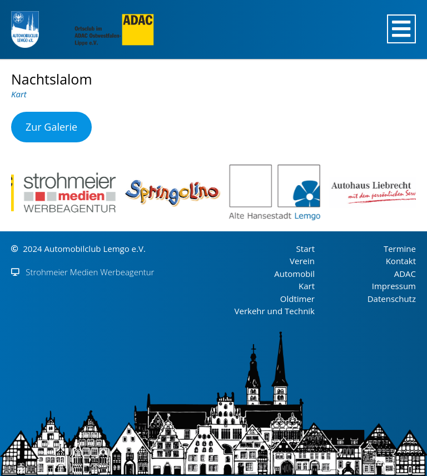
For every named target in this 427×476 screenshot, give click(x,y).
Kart (19, 94)
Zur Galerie (51, 126)
